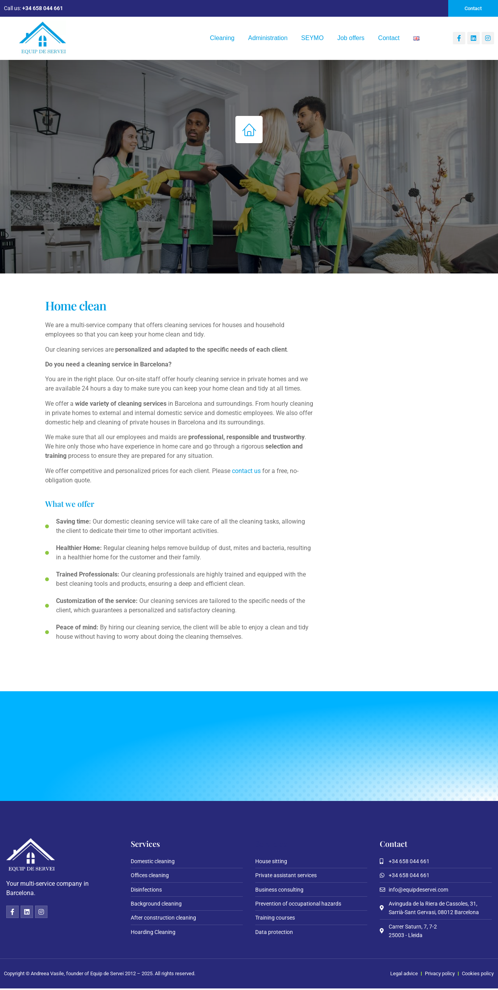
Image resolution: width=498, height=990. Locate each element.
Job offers (351, 38)
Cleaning (222, 38)
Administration (268, 38)
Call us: (33, 8)
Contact (389, 38)
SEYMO (312, 38)
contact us (246, 471)
